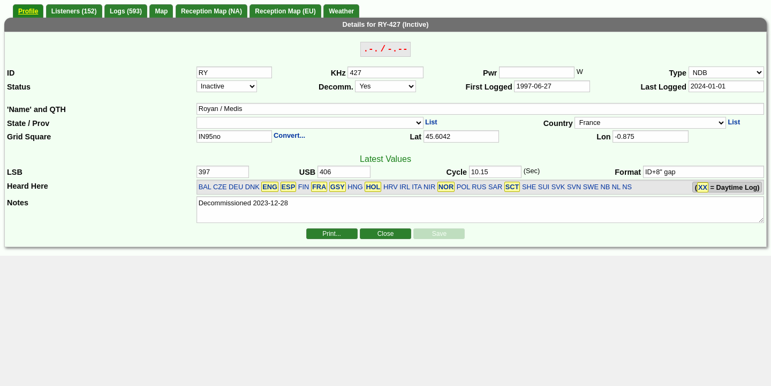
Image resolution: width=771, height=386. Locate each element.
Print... (331, 233)
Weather (341, 11)
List (431, 122)
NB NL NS (616, 187)
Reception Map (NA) (211, 11)
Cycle (457, 172)
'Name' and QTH (36, 109)
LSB (14, 172)
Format (628, 172)
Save (439, 233)
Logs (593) (126, 11)
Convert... (289, 135)
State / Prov (28, 123)
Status (19, 87)
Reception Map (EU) (285, 11)
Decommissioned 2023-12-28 (480, 209)
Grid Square (29, 136)
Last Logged (663, 87)
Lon (603, 136)
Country (558, 123)
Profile (28, 11)
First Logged (489, 87)
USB (307, 172)
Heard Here (27, 186)
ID (10, 73)
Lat (415, 136)
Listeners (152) (74, 11)
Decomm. (336, 87)
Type (677, 73)
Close (385, 233)
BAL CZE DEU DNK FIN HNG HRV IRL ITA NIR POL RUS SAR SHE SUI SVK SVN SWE (399, 187)
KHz (338, 73)
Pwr (490, 73)
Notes (17, 202)
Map (161, 11)
